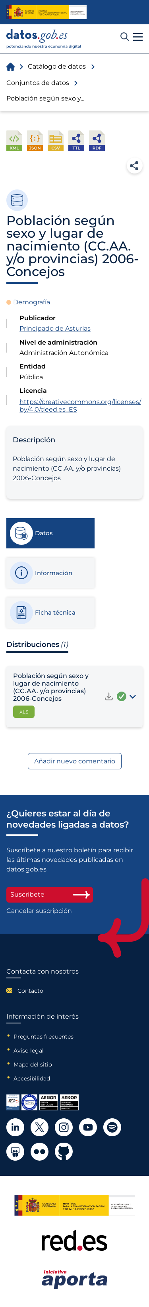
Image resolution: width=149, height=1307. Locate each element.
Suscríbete (49, 894)
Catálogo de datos (57, 66)
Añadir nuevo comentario (74, 761)
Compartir (135, 165)
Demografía (31, 302)
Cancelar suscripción (39, 911)
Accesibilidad (32, 1078)
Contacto (30, 990)
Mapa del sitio (33, 1064)
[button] (138, 37)
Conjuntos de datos (37, 83)
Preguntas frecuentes (44, 1036)
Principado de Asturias (55, 328)
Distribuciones (37, 644)
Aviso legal (29, 1050)
